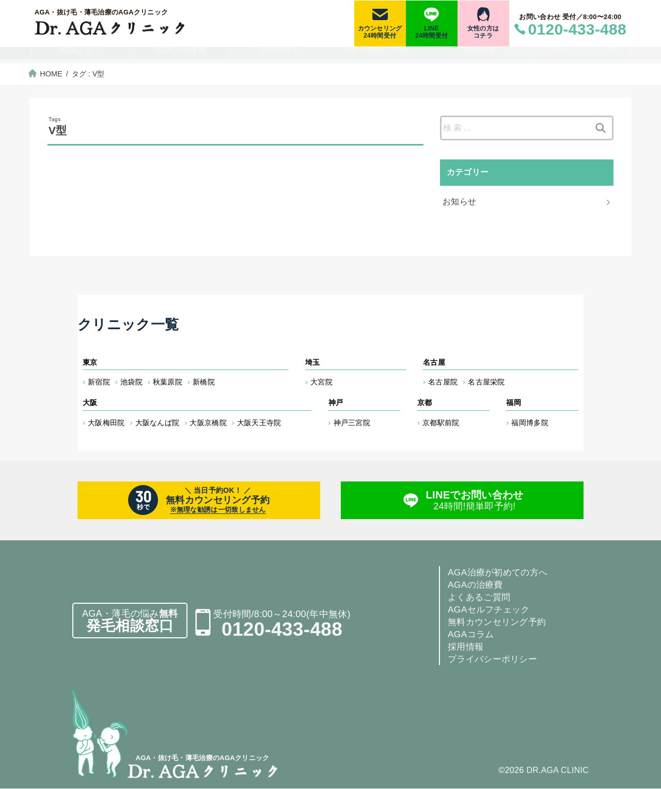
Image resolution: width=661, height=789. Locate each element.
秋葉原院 (167, 382)
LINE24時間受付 (431, 32)
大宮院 (321, 382)
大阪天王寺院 (259, 422)
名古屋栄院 (486, 382)
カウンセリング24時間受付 (380, 32)
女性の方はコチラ (483, 32)
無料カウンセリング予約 (500, 622)
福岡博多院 (529, 422)
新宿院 (99, 382)
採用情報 (466, 647)
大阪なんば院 (157, 422)
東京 (90, 362)
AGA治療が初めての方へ (500, 573)
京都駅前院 (441, 422)
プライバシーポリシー (495, 659)
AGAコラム (472, 635)
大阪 (90, 402)
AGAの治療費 (180, 56)
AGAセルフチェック (491, 610)
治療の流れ (280, 56)
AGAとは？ (80, 56)
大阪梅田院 (106, 422)
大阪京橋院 (208, 422)
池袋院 (131, 382)
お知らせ (460, 201)
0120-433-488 (282, 629)
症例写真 (480, 56)
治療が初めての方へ (380, 56)
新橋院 (204, 382)
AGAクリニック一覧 (580, 56)
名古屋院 (443, 382)
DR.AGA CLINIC (557, 770)
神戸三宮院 (352, 422)
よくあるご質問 (481, 597)
